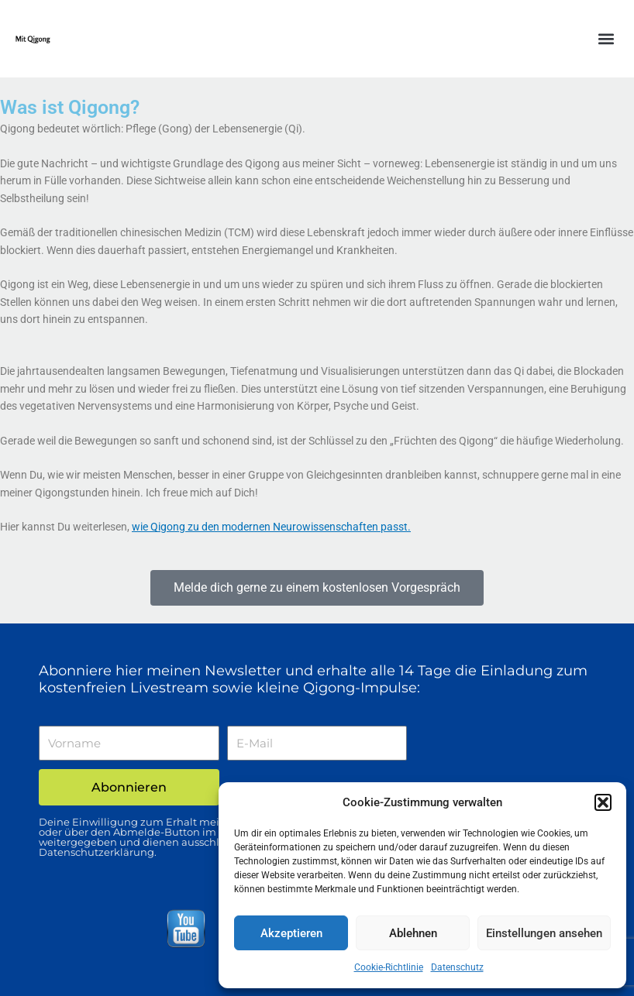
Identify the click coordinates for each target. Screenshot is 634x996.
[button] (603, 802)
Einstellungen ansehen (544, 933)
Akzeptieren (291, 933)
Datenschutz (457, 967)
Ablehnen (413, 933)
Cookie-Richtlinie (388, 967)
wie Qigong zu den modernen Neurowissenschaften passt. (271, 526)
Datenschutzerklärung (96, 852)
